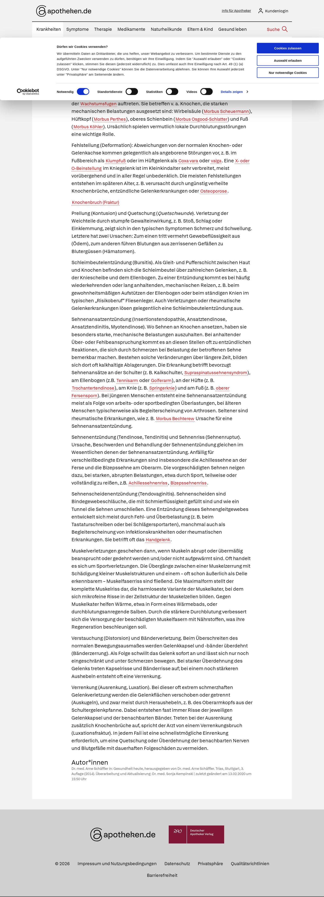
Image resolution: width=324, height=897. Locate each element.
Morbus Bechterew (111, 427)
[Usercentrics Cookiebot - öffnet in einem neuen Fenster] (28, 54)
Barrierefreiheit (162, 876)
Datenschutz (177, 864)
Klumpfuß (117, 161)
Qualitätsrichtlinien (250, 864)
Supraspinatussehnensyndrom (107, 381)
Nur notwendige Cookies (288, 35)
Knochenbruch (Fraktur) (98, 203)
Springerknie (86, 396)
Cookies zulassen (287, 10)
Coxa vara (191, 161)
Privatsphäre (210, 864)
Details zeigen (232, 54)
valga (222, 161)
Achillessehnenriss (150, 483)
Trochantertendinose (163, 388)
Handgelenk (159, 540)
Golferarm (83, 388)
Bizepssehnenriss (195, 483)
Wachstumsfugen (100, 104)
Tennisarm (204, 381)
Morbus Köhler (151, 127)
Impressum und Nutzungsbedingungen (117, 864)
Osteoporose (215, 191)
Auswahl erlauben (288, 23)
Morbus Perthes (148, 120)
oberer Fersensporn (164, 396)
